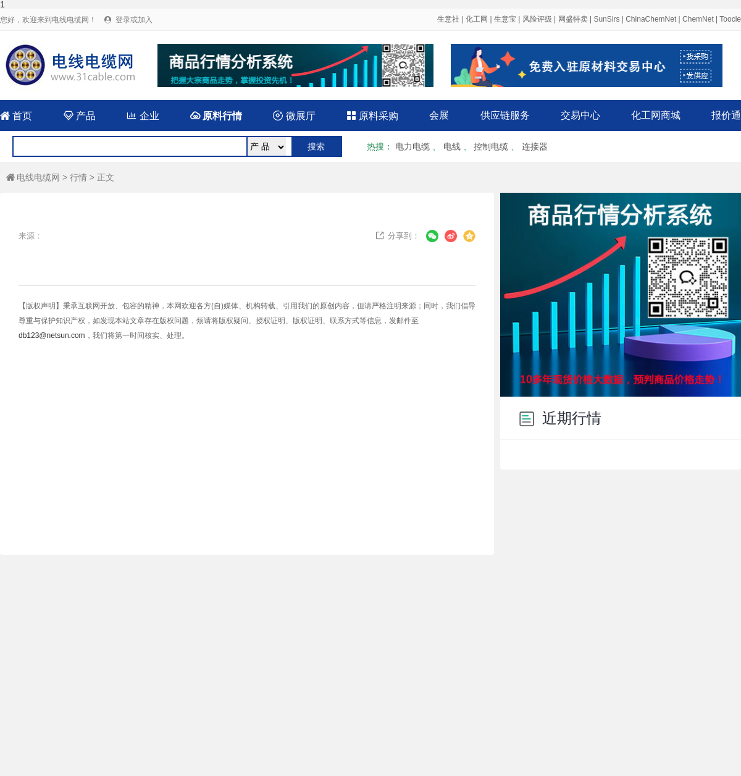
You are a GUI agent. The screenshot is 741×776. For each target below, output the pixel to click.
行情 (78, 177)
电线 (452, 146)
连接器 (535, 146)
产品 (80, 116)
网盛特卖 (573, 19)
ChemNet (698, 19)
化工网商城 (655, 115)
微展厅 (294, 116)
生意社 (448, 19)
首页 (16, 116)
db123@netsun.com (52, 335)
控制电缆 (491, 146)
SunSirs (606, 19)
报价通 (726, 115)
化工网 (477, 19)
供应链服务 (505, 115)
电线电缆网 (33, 177)
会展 (439, 115)
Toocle (730, 19)
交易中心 (580, 115)
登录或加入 (134, 19)
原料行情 (216, 116)
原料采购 (372, 116)
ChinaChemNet (651, 19)
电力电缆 (412, 146)
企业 (143, 116)
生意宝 (505, 19)
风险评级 (537, 19)
